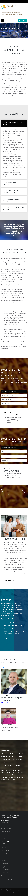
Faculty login (4, 881)
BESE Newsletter (6, 869)
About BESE (4, 825)
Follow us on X (5, 872)
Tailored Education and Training (11, 200)
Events (3, 838)
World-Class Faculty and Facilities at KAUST (12, 191)
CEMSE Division (5, 850)
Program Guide (9, 580)
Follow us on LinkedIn (7, 876)
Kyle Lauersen (6, 695)
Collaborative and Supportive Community (14, 208)
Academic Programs (13, 32)
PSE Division (4, 847)
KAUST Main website (7, 844)
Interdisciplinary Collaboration (9, 183)
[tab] (14, 391)
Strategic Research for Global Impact (14, 123)
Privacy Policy (23, 895)
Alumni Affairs (5, 863)
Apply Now (22, 20)
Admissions (4, 860)
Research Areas (5, 831)
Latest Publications (6, 854)
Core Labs (4, 857)
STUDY (4, 32)
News (2, 835)
